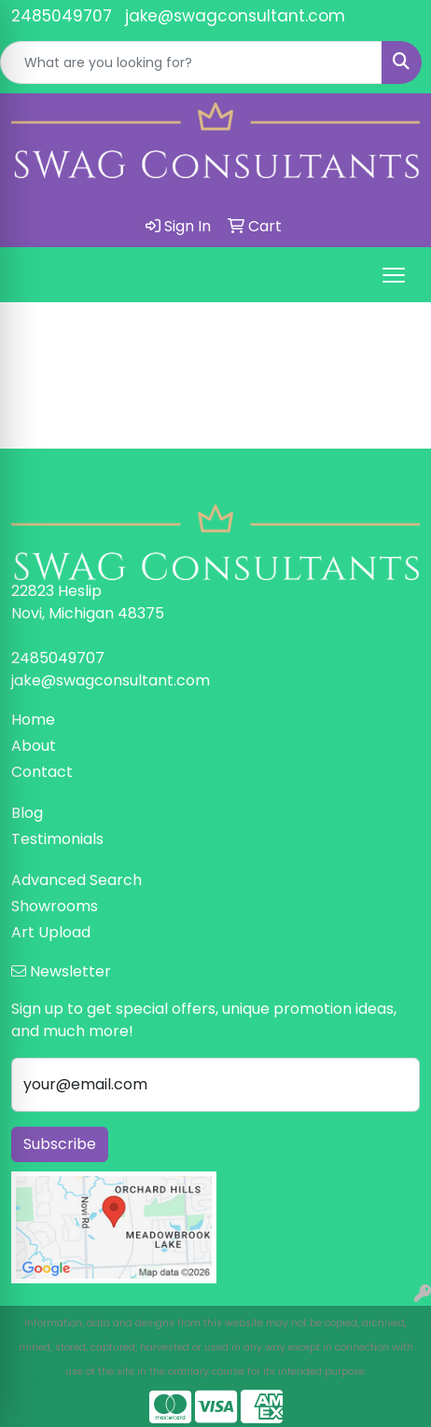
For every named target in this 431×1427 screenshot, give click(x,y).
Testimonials (57, 839)
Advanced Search (76, 880)
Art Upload (50, 932)
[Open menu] (393, 275)
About (33, 745)
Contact (42, 772)
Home (33, 719)
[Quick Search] (191, 62)
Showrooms (54, 906)
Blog (27, 813)
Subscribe (59, 1144)
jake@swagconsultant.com (235, 16)
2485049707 (61, 16)
